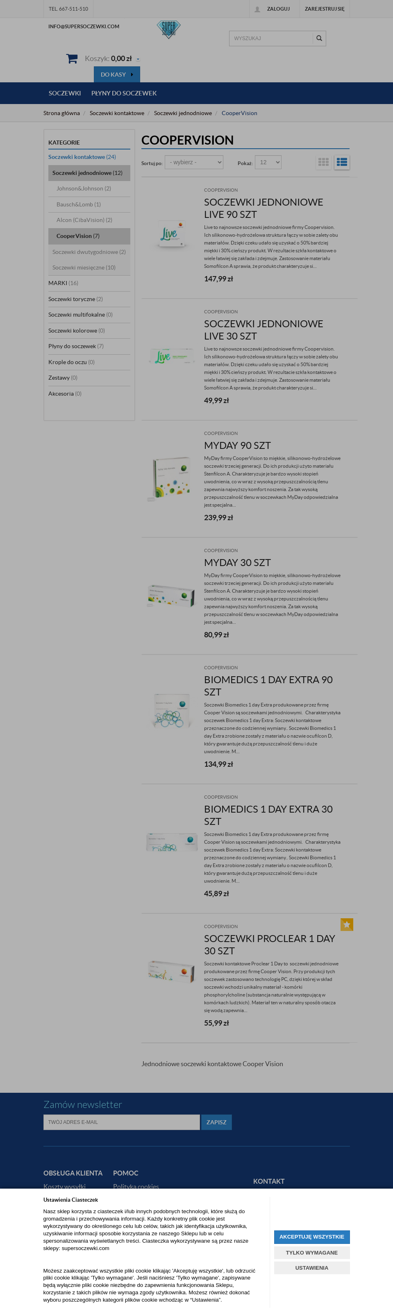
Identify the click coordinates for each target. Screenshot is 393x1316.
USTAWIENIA (312, 1268)
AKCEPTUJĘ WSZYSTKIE (311, 1237)
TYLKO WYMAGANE (312, 1253)
